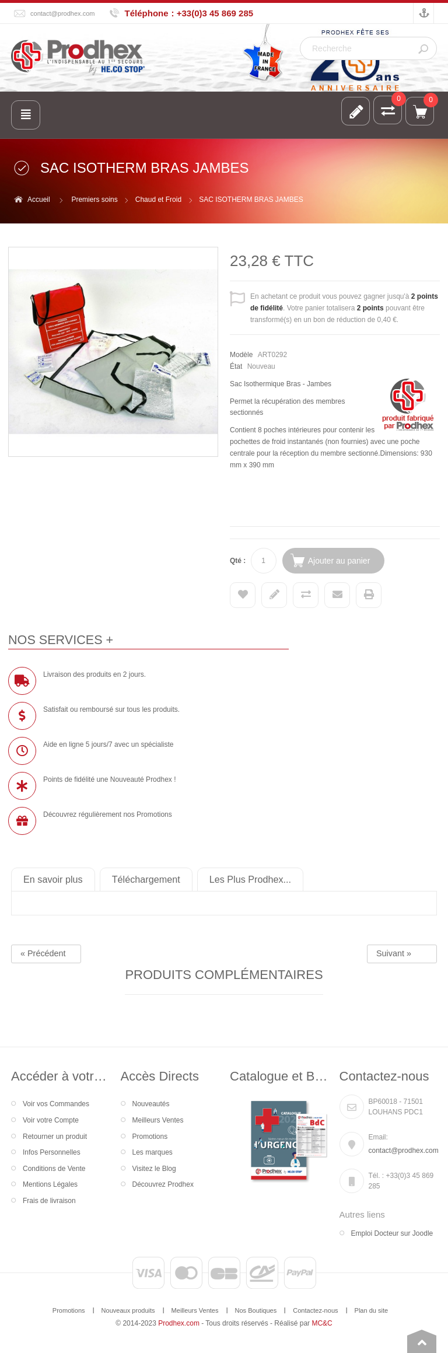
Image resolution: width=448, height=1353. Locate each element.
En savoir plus (53, 879)
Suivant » (393, 953)
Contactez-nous (315, 1310)
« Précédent (43, 953)
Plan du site (371, 1310)
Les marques (152, 1152)
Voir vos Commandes (56, 1104)
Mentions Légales (50, 1184)
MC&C (322, 1323)
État (236, 366)
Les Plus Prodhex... (250, 879)
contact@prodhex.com (62, 13)
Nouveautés (151, 1104)
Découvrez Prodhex (163, 1184)
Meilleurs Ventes (158, 1120)
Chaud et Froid (158, 199)
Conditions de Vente (54, 1169)
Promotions (150, 1136)
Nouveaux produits (128, 1310)
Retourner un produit (55, 1136)
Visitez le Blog (154, 1169)
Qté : (238, 561)
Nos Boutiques (256, 1310)
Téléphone (147, 13)
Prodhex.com (179, 1323)
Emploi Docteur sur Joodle (392, 1233)
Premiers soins (94, 199)
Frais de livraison (49, 1201)
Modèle (241, 355)
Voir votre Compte (51, 1120)
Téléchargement (146, 879)
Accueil (38, 199)
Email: (378, 1137)
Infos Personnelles (51, 1152)
